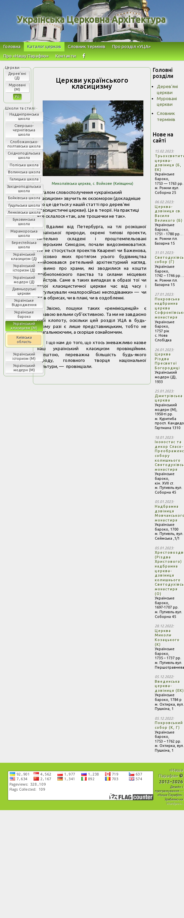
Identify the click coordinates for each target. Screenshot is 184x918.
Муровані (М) (17, 87)
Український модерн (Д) (24, 280)
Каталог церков (44, 46)
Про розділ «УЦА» (131, 46)
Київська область (24, 339)
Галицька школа (24, 179)
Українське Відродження (24, 302)
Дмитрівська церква (169, 398)
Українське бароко (24, 314)
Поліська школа (24, 165)
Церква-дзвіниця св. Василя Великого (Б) (169, 213)
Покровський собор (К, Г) (169, 725)
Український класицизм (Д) (24, 256)
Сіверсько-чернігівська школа (24, 130)
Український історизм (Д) (24, 268)
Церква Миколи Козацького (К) (167, 637)
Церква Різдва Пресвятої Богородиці (167, 361)
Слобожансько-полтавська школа (24, 144)
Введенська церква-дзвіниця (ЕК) (169, 686)
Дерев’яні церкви (167, 89)
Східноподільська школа (24, 155)
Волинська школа (24, 172)
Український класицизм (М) (24, 326)
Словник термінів (86, 46)
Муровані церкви (167, 101)
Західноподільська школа (24, 188)
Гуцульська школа (24, 205)
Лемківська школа (24, 212)
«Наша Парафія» (170, 773)
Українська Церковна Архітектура (91, 19)
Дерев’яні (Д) (17, 76)
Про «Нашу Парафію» (26, 55)
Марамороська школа (24, 233)
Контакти (65, 55)
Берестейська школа (24, 245)
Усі (17, 96)
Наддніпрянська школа (24, 116)
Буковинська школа (24, 221)
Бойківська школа (24, 198)
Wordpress (174, 803)
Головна (11, 46)
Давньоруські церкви (24, 291)
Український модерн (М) (24, 368)
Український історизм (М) (24, 356)
